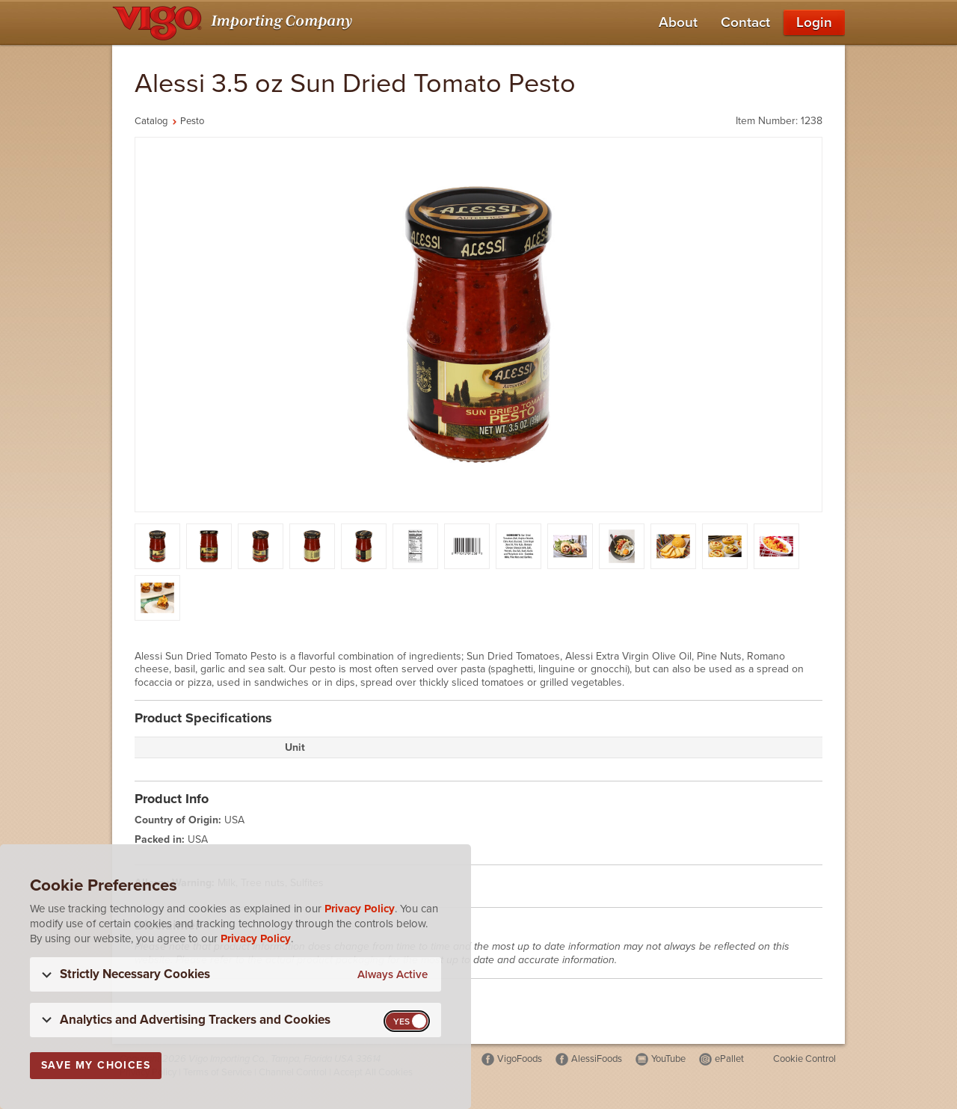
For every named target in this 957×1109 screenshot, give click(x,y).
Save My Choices (95, 1065)
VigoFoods (519, 1059)
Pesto (192, 121)
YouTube (668, 1059)
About (678, 22)
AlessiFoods (596, 1059)
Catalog (151, 121)
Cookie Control (804, 1059)
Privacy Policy (359, 908)
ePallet (729, 1059)
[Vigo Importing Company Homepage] (235, 22)
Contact (745, 22)
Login (814, 22)
